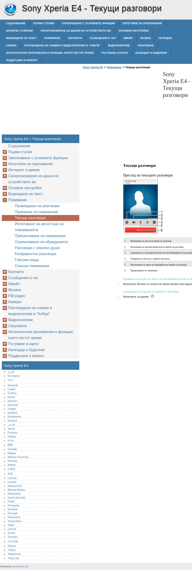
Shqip (11, 525)
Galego (12, 436)
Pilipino (12, 546)
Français (13, 432)
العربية (11, 371)
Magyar (12, 453)
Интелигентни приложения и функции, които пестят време (50, 52)
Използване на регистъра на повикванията (39, 227)
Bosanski (13, 385)
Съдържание (15, 23)
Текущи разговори (30, 218)
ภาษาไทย (13, 541)
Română (12, 509)
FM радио (165, 38)
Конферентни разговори (35, 254)
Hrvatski (12, 449)
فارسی (11, 424)
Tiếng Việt (13, 558)
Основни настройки (133, 30)
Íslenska (12, 461)
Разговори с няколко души (37, 248)
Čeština (12, 393)
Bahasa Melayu (16, 489)
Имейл (128, 38)
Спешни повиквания (32, 266)
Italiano (12, 464)
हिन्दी (10, 445)
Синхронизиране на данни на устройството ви (76, 30)
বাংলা (10, 380)
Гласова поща (27, 260)
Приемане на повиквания (36, 212)
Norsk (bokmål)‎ (16, 497)
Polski (11, 501)
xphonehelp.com (20, 566)
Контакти (75, 38)
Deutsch (12, 401)
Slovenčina (14, 517)
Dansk (11, 397)
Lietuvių (12, 478)
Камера (11, 45)
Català (11, 389)
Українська (14, 553)
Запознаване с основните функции (88, 23)
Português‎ (13, 505)
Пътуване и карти (114, 52)
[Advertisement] (120, 103)
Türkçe (11, 550)
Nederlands (14, 493)
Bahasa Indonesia (18, 457)
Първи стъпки (43, 23)
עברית (11, 440)
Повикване (52, 38)
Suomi (11, 428)
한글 (10, 473)
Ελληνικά (13, 404)
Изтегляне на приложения (142, 23)
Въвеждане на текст (21, 38)
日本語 (11, 469)
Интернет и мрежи (19, 30)
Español (12, 412)
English (12, 408)
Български (14, 375)
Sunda (11, 532)
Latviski (12, 481)
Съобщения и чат (102, 38)
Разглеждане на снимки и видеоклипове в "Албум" (62, 45)
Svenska (13, 536)
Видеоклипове (119, 45)
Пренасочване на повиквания (40, 236)
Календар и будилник (151, 52)
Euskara (12, 420)
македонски (15, 485)
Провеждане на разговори (37, 206)
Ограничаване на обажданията (41, 242)
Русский (12, 513)
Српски (12, 529)
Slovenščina (14, 521)
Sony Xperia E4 (10, 9)
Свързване (145, 45)
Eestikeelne (14, 416)
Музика (145, 38)
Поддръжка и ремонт (22, 60)
